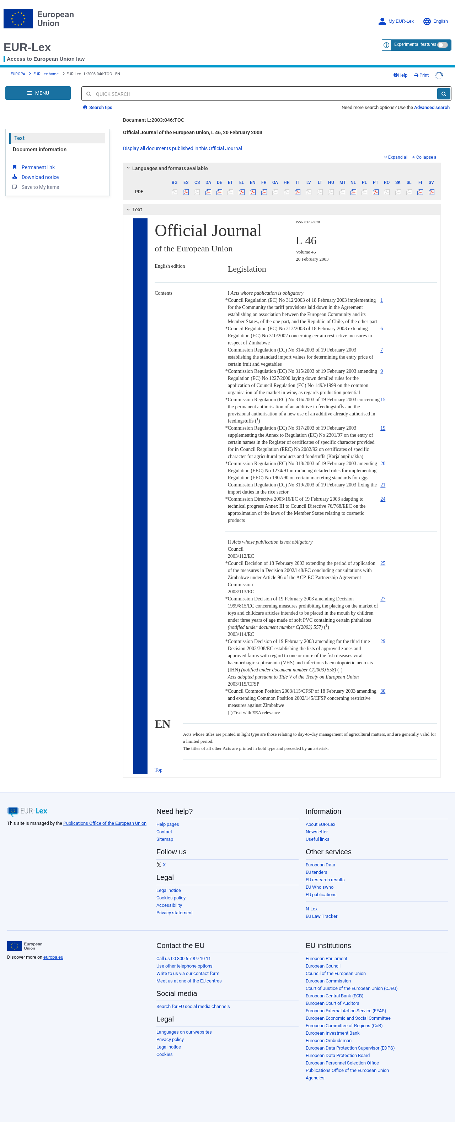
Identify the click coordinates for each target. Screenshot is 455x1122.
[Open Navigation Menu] (38, 87)
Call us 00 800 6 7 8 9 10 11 (183, 953)
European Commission (328, 975)
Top (158, 764)
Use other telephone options (184, 960)
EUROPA (18, 71)
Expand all (396, 151)
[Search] (443, 88)
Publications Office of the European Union (104, 818)
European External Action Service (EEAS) (346, 1005)
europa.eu (53, 951)
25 (382, 558)
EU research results (325, 874)
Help (414, 72)
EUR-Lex (27, 47)
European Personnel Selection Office (342, 1057)
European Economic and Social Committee (348, 1012)
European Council (323, 960)
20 (382, 458)
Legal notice (168, 885)
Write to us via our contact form (187, 968)
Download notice (35, 171)
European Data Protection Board (338, 1050)
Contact (164, 826)
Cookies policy (171, 892)
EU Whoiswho (319, 881)
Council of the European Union (336, 968)
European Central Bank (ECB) (335, 990)
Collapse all (425, 151)
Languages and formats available (166, 163)
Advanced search (432, 102)
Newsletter (317, 826)
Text (19, 133)
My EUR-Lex (396, 21)
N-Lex (311, 903)
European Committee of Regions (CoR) (344, 1020)
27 (382, 593)
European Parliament (326, 953)
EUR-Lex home (46, 71)
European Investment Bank (333, 1027)
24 (382, 493)
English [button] (435, 21)
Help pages (167, 819)
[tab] (281, 163)
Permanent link (33, 161)
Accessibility (169, 900)
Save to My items (35, 181)
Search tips (97, 102)
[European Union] (24, 941)
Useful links (318, 834)
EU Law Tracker (321, 911)
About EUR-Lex (320, 819)
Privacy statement (174, 907)
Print (435, 72)
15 (382, 394)
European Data (320, 859)
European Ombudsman (329, 1035)
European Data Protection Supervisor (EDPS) (350, 1042)
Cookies (164, 1049)
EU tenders (316, 867)
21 (382, 479)
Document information (39, 144)
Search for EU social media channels (193, 1001)
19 (382, 422)
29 (382, 636)
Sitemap (164, 834)
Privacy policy (170, 1034)
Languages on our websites (184, 1026)
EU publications (321, 889)
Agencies (315, 1072)
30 (382, 685)
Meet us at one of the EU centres (189, 975)
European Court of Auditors (332, 998)
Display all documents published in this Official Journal (182, 143)
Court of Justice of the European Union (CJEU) (352, 983)
